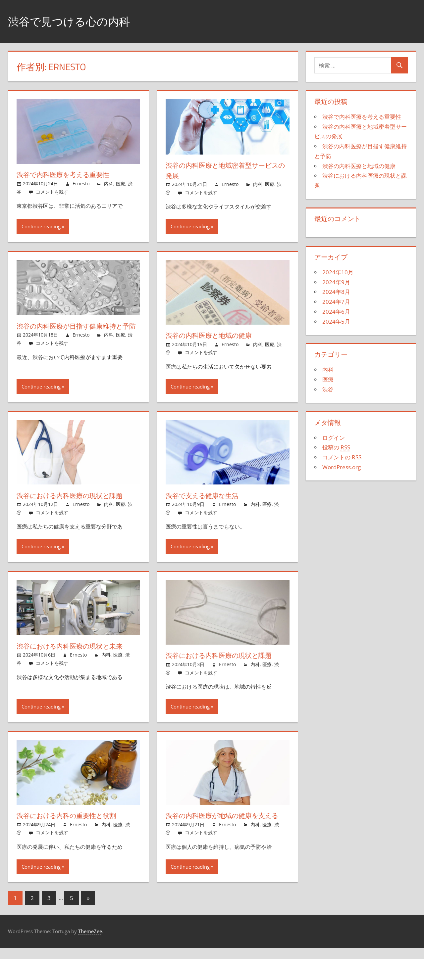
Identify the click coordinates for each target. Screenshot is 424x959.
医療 (120, 183)
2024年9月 (336, 282)
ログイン (333, 437)
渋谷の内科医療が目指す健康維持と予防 (75, 331)
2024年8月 (336, 292)
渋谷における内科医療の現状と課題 (76, 496)
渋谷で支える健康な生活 (206, 496)
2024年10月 (337, 272)
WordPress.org (341, 467)
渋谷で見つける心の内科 (74, 21)
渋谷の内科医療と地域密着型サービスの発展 (225, 170)
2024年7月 (336, 301)
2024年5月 (336, 321)
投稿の (336, 447)
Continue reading (41, 226)
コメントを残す (52, 192)
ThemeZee (90, 942)
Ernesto (81, 183)
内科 (108, 183)
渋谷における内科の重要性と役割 (72, 816)
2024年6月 (336, 311)
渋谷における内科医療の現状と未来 (76, 646)
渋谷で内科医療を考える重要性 (68, 174)
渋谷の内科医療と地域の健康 (213, 335)
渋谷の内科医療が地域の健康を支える (225, 821)
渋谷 (328, 389)
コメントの (341, 457)
